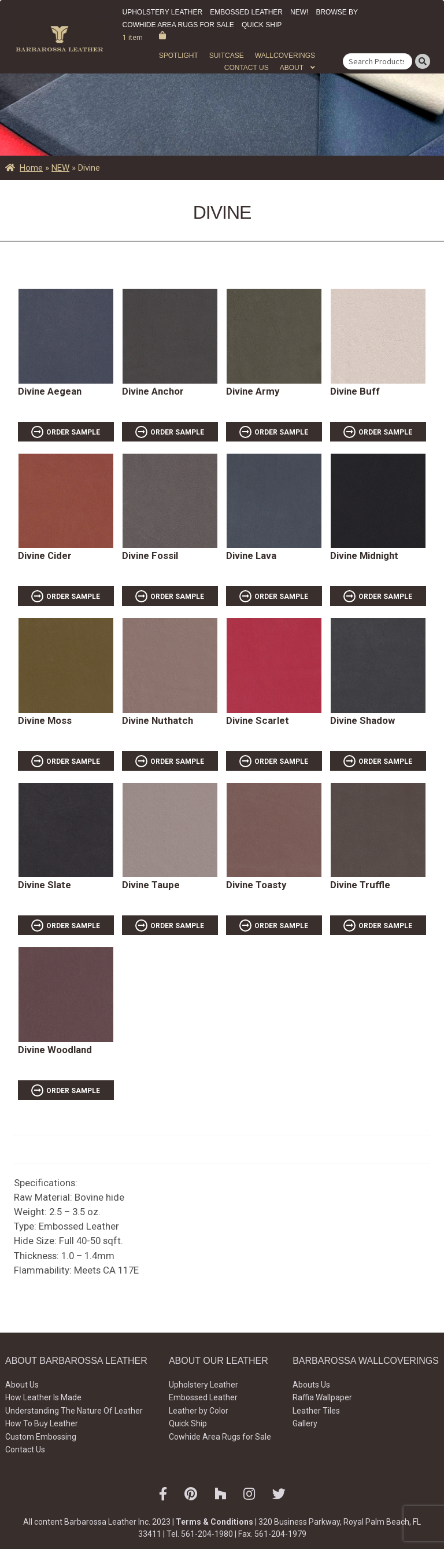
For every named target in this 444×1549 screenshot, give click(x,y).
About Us (22, 1384)
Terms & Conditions (214, 1521)
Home (31, 168)
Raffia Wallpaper (322, 1397)
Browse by (337, 12)
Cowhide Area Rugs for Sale (178, 25)
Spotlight (178, 55)
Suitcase (226, 55)
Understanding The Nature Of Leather (74, 1410)
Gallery (305, 1423)
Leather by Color (198, 1410)
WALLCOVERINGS (285, 55)
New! (299, 12)
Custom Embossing (40, 1436)
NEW (60, 168)
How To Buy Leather (41, 1423)
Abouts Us (311, 1384)
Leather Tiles (316, 1410)
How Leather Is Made (43, 1397)
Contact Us (246, 68)
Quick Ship (262, 25)
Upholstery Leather (163, 12)
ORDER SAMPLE (73, 432)
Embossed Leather (246, 12)
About (292, 68)
